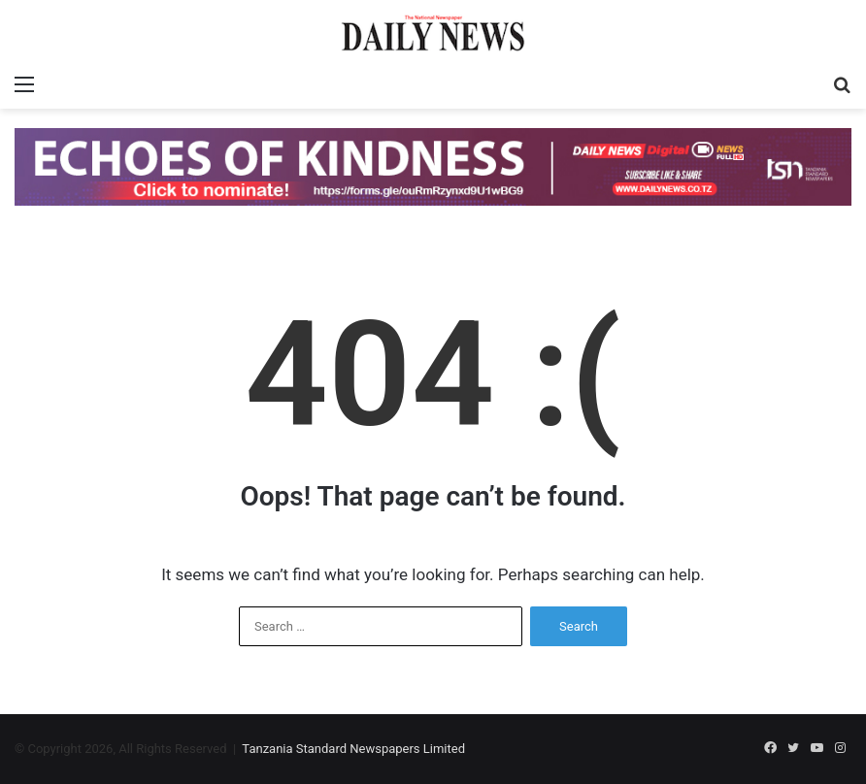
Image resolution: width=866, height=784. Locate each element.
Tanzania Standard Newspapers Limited (353, 748)
